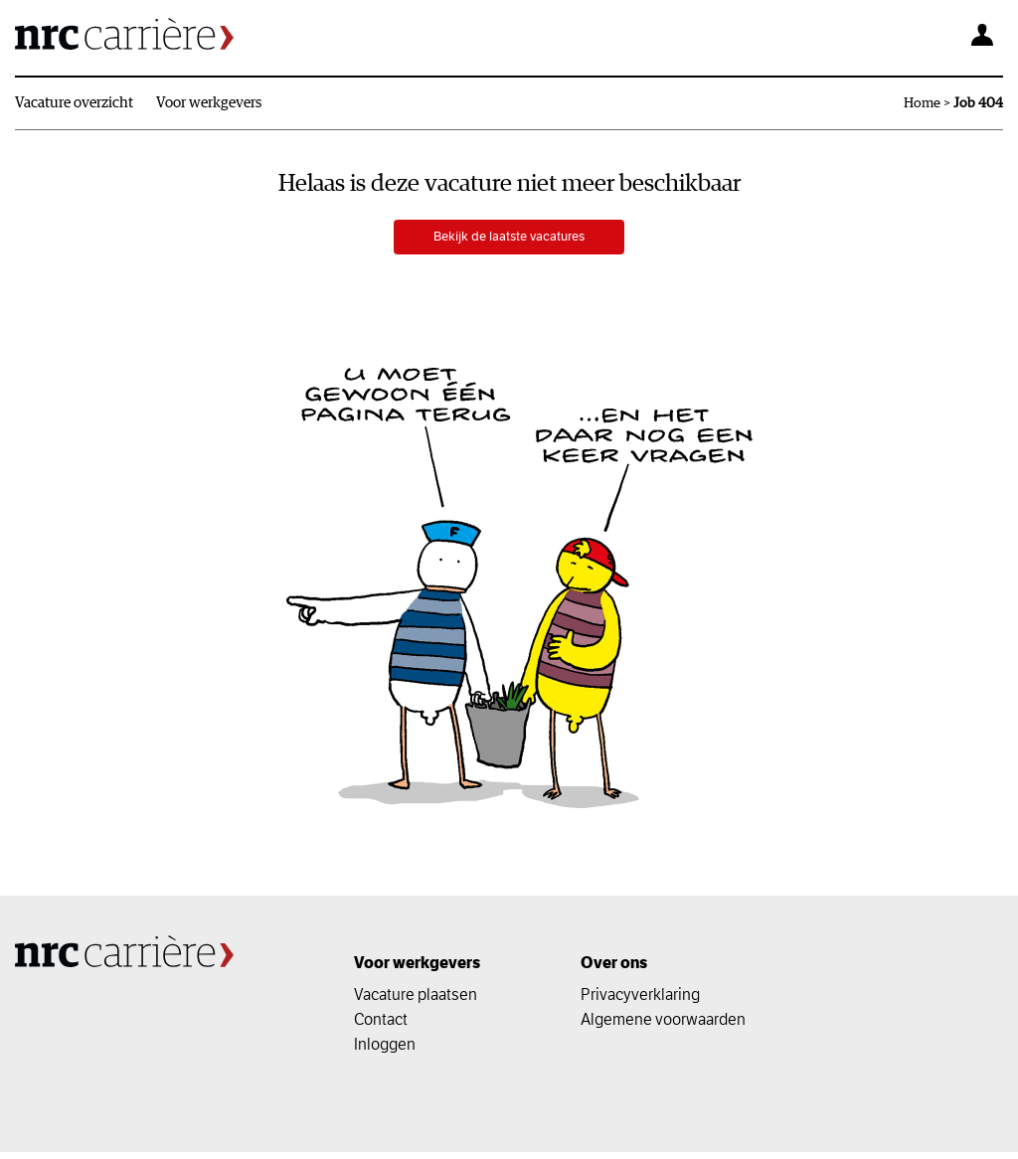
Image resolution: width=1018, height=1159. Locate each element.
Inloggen (385, 1051)
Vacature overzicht (74, 102)
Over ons (614, 969)
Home (922, 103)
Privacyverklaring (640, 1001)
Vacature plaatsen (415, 1001)
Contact (381, 1026)
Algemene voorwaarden (663, 1026)
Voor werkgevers (208, 102)
